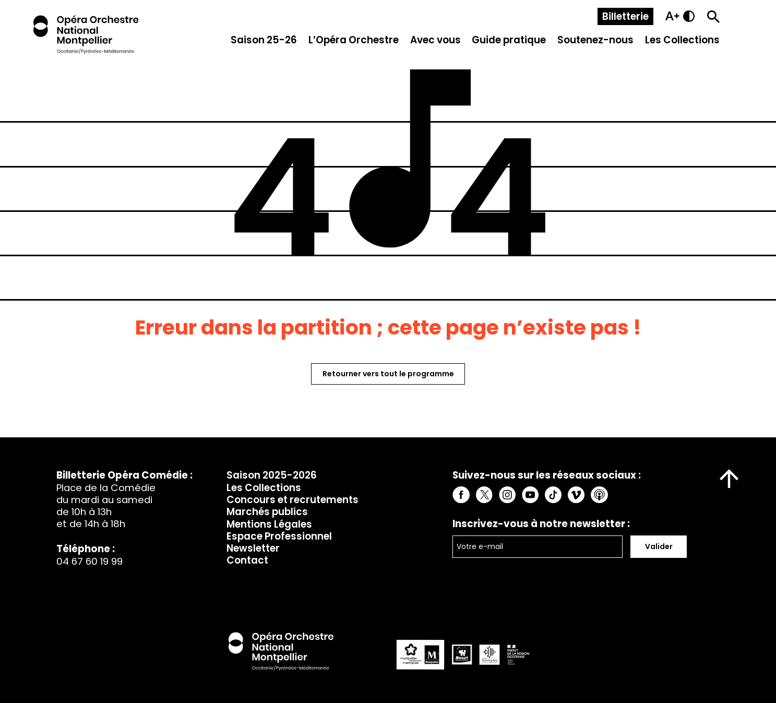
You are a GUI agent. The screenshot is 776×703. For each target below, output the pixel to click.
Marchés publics (267, 512)
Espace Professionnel (279, 536)
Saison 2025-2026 (271, 475)
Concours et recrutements (292, 500)
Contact (247, 560)
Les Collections (682, 40)
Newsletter (253, 548)
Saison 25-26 (264, 40)
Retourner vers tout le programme (388, 373)
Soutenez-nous (595, 40)
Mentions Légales (269, 524)
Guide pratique (509, 40)
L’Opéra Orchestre (353, 40)
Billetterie (625, 16)
